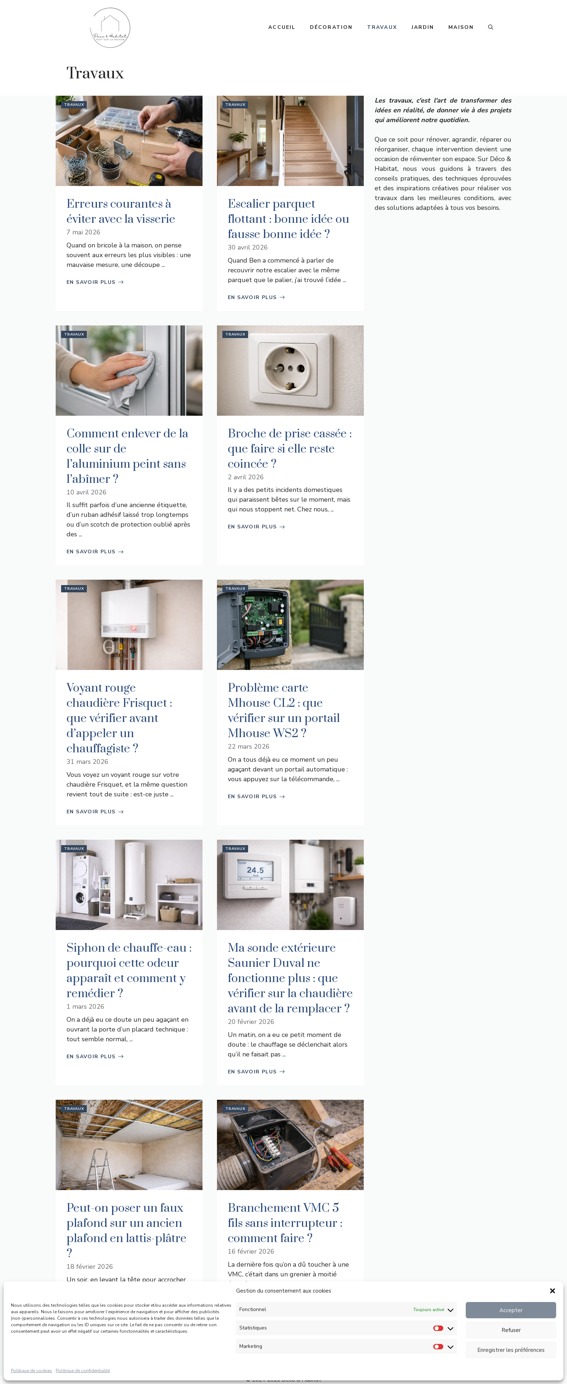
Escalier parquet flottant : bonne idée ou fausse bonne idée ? (288, 219)
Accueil (281, 27)
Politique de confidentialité (83, 1371)
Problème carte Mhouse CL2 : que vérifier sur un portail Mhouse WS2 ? (284, 711)
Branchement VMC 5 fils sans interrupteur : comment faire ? (285, 1223)
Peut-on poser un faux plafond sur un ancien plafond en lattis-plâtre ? (127, 1231)
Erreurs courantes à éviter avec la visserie (121, 212)
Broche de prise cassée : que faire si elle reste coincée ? (290, 449)
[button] (552, 1290)
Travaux (382, 27)
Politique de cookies (31, 1371)
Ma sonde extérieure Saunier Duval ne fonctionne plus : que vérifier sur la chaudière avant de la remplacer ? (290, 978)
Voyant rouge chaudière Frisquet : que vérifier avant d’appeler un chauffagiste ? (119, 718)
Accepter (511, 1310)
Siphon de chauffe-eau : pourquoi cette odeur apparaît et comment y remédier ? (129, 971)
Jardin (423, 27)
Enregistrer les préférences (511, 1350)
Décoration (331, 27)
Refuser (511, 1330)
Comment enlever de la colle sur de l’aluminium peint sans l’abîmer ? (127, 457)
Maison (461, 27)
